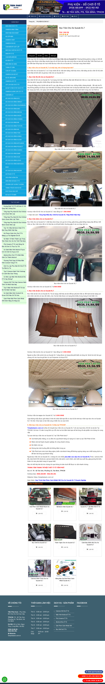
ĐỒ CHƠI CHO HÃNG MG (12, 129)
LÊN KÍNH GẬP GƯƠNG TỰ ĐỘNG (15, 184)
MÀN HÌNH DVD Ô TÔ (11, 26)
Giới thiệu (65, 16)
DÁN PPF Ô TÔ (10, 53)
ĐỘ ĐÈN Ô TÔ (9, 60)
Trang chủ (32, 16)
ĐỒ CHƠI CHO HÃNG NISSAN (14, 170)
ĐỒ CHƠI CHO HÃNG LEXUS (13, 160)
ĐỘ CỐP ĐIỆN (9, 36)
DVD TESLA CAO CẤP (12, 191)
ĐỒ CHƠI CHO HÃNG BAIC (13, 108)
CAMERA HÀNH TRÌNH (12, 29)
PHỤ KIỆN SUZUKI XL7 (43, 21)
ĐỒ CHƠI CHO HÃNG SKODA (13, 115)
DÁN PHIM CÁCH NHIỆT (12, 33)
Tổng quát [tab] (32, 55)
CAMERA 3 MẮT (10, 40)
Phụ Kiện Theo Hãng (45, 16)
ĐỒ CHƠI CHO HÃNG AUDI (13, 157)
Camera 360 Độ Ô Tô (62, 611)
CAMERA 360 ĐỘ (10, 43)
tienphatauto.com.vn (14, 635)
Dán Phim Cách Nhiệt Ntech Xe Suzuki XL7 (39, 505)
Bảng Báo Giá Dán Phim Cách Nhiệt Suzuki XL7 (65, 577)
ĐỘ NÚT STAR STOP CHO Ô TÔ (14, 88)
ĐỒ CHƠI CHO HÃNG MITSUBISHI (15, 143)
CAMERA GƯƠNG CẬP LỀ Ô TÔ (14, 91)
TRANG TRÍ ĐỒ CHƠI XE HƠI (13, 188)
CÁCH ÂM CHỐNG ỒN (12, 177)
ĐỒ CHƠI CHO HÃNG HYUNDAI (14, 119)
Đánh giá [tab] (53, 55)
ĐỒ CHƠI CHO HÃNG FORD (13, 133)
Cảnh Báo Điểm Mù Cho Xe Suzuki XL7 (90, 541)
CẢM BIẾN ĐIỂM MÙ (11, 57)
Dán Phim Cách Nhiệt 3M (64, 626)
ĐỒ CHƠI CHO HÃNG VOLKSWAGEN (16, 105)
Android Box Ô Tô (61, 622)
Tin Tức (56, 16)
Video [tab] (46, 55)
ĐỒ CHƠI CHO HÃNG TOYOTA (14, 126)
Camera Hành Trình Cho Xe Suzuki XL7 (39, 577)
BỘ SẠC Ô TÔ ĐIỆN (11, 194)
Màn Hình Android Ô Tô (63, 615)
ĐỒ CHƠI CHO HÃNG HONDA (13, 136)
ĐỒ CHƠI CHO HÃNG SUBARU (14, 150)
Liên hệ (74, 16)
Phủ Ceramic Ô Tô (61, 618)
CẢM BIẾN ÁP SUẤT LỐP (12, 47)
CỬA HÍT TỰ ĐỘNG (11, 71)
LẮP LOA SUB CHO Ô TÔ (12, 84)
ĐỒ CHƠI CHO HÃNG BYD (13, 98)
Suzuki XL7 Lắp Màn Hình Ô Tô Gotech (90, 505)
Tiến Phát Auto (13, 612)
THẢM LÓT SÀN (10, 67)
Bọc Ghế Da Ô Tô (61, 629)
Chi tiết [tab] (40, 55)
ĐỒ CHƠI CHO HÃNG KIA (12, 122)
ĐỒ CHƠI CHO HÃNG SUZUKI (13, 139)
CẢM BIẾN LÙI (9, 95)
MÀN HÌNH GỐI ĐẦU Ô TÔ (13, 181)
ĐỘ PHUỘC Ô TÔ (10, 174)
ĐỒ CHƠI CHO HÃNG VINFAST (14, 102)
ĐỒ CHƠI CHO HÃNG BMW (13, 153)
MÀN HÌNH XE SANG (11, 64)
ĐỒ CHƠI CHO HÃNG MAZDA (14, 112)
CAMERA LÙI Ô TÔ (11, 81)
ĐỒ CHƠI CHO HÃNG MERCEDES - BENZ (15, 165)
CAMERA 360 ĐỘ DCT (12, 74)
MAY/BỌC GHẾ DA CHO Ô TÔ (14, 50)
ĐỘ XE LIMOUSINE (11, 77)
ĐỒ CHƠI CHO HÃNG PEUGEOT (14, 146)
